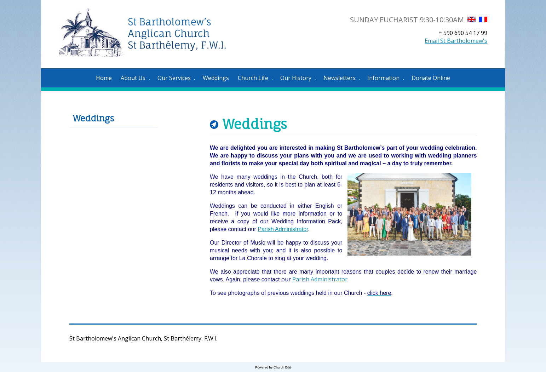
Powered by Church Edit (273, 367)
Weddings (216, 78)
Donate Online (431, 78)
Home (104, 78)
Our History (295, 78)
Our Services (174, 78)
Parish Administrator (283, 229)
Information (383, 78)
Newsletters (339, 78)
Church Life (253, 78)
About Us (133, 78)
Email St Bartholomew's (456, 41)
